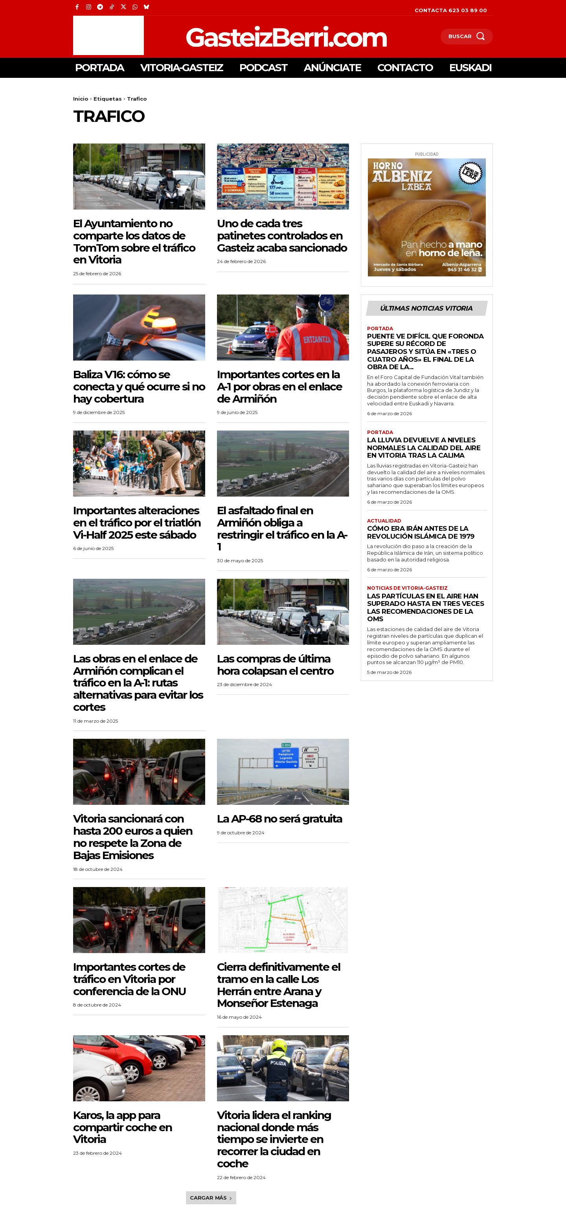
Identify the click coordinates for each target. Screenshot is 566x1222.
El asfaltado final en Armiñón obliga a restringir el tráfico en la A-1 (282, 528)
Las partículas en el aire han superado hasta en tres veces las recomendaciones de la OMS (425, 607)
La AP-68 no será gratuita (279, 818)
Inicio (80, 99)
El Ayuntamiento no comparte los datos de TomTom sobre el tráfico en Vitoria (134, 241)
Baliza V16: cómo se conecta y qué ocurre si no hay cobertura (139, 386)
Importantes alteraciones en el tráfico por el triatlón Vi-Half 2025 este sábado (136, 522)
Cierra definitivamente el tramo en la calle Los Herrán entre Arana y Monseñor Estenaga (278, 985)
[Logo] (245, 36)
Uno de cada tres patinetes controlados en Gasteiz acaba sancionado (282, 235)
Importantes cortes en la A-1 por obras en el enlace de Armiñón (279, 386)
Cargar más (211, 1197)
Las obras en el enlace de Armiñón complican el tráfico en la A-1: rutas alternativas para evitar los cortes (138, 683)
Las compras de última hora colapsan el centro (275, 664)
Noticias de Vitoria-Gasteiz (407, 588)
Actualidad (384, 521)
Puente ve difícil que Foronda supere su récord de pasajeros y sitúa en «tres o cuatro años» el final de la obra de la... (425, 351)
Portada (380, 328)
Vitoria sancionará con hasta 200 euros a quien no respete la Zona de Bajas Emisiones (132, 836)
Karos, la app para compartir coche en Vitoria (122, 1127)
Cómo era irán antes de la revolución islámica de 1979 (420, 532)
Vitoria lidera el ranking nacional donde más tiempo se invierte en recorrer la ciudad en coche (274, 1139)
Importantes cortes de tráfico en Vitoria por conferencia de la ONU (129, 979)
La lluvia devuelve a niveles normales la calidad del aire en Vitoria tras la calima (423, 447)
